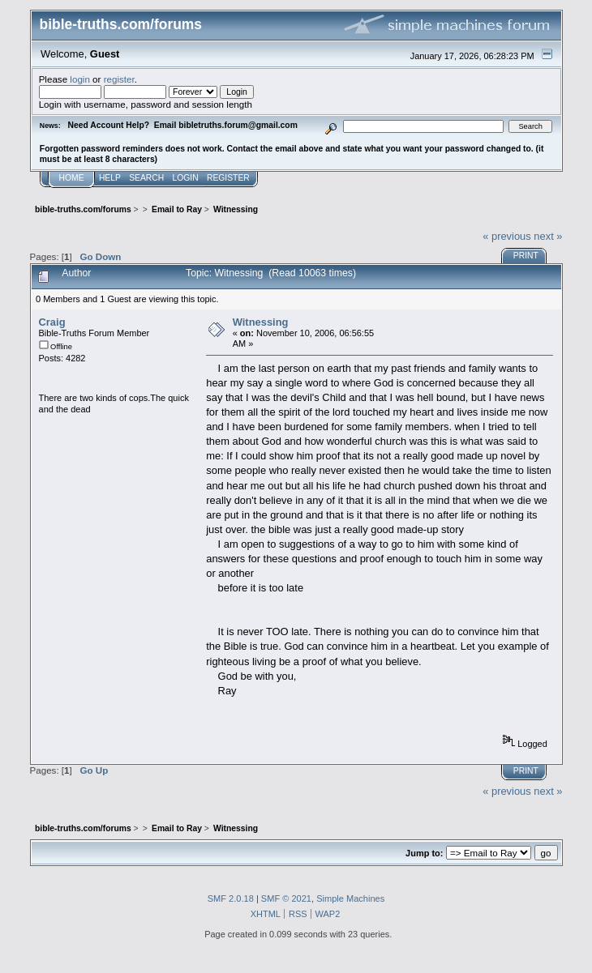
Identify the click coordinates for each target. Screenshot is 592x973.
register (119, 79)
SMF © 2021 (286, 898)
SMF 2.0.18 (231, 898)
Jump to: (424, 853)
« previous (507, 236)
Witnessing (261, 322)
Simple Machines (350, 898)
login (80, 79)
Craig (52, 322)
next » (548, 236)
